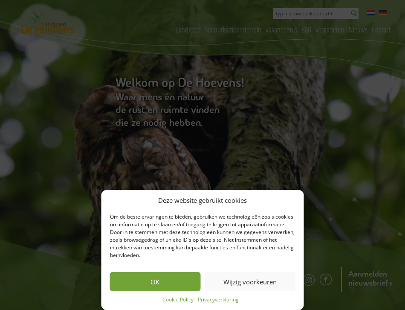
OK (154, 282)
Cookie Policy (178, 299)
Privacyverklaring (218, 299)
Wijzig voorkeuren (250, 282)
